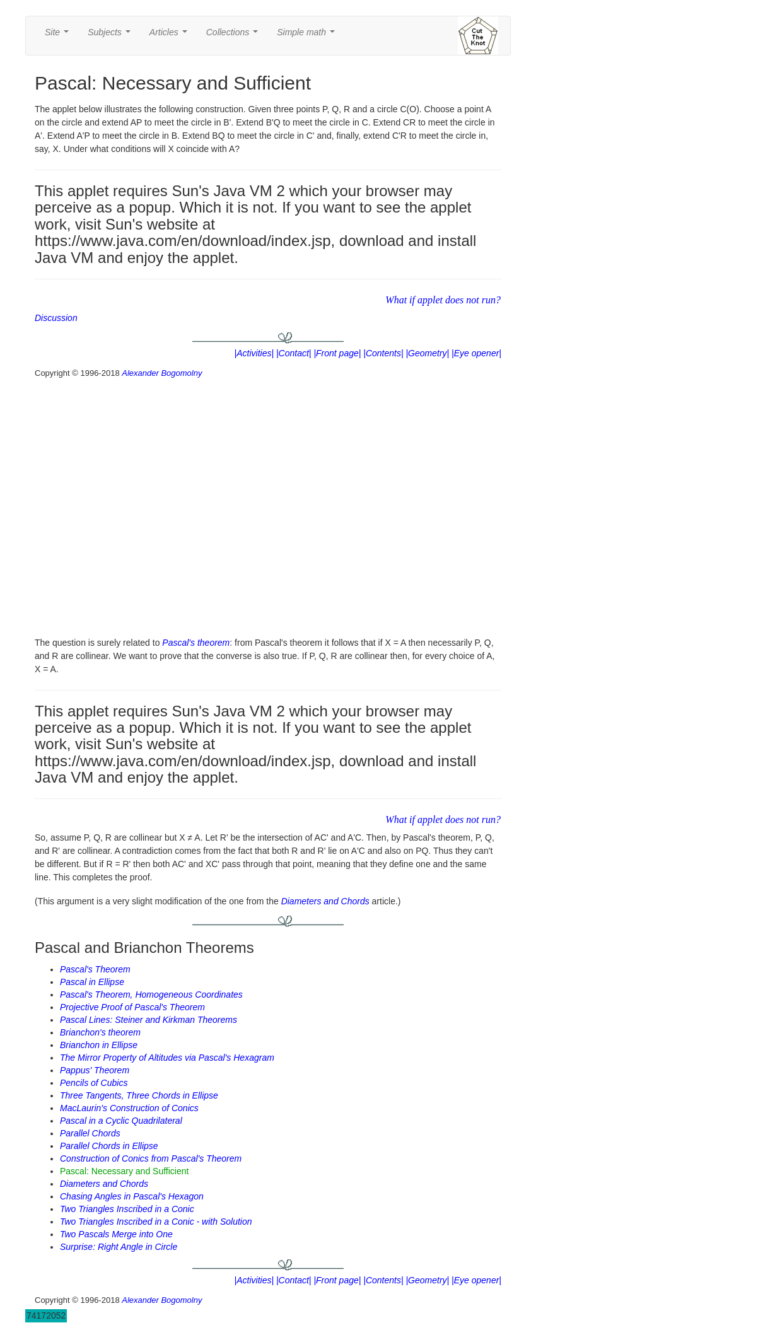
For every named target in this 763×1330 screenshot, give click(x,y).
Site (59, 35)
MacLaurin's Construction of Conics (129, 1108)
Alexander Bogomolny (162, 373)
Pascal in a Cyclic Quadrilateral (121, 1121)
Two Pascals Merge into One (116, 1234)
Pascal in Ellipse (92, 982)
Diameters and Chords (325, 901)
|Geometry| (427, 353)
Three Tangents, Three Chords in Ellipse (139, 1095)
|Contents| (383, 353)
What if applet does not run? (443, 300)
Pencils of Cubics (93, 1083)
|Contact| (294, 353)
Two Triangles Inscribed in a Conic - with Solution (156, 1221)
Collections (234, 35)
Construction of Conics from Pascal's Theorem (151, 1158)
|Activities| (254, 353)
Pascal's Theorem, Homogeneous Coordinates (151, 994)
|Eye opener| (476, 353)
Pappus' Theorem (94, 1070)
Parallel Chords (90, 1133)
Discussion (56, 318)
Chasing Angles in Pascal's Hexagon (132, 1196)
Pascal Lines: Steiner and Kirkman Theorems (148, 1020)
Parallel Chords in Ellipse (109, 1146)
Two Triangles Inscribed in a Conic (127, 1209)
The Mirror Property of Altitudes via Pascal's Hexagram (167, 1058)
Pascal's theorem (196, 643)
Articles (170, 35)
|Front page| (337, 353)
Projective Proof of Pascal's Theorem (132, 1007)
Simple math (308, 35)
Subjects (111, 35)
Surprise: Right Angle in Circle (118, 1247)
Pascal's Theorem (95, 969)
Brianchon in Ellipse (98, 1045)
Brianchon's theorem (100, 1032)
